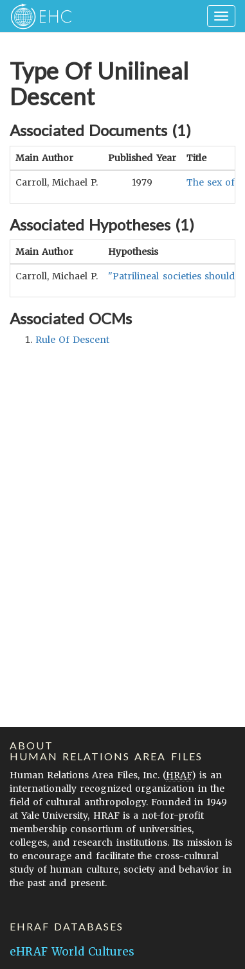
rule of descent (72, 339)
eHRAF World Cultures (72, 952)
